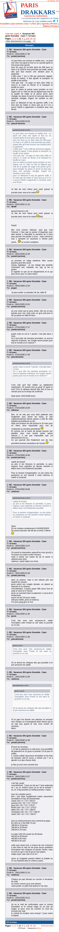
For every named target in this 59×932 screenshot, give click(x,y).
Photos (54, 23)
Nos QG (36, 23)
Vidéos (46, 26)
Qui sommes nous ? (21, 23)
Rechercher (47, 926)
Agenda (45, 23)
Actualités (5, 23)
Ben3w (38, 928)
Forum (54, 26)
